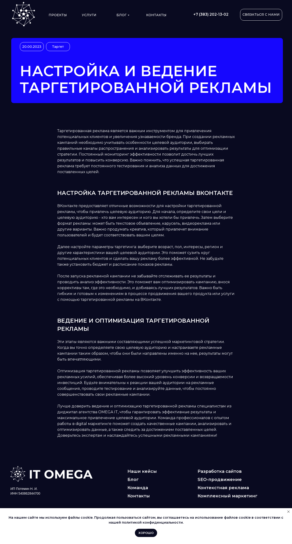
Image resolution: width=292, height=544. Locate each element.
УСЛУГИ (89, 15)
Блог (121, 15)
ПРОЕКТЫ (58, 15)
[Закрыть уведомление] (288, 511)
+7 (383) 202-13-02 (210, 14)
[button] (261, 15)
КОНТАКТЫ (156, 15)
